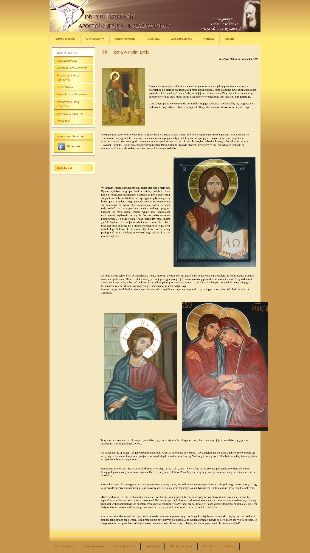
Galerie (229, 38)
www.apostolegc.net (70, 136)
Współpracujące (181, 38)
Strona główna (65, 38)
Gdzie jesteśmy (125, 38)
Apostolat (153, 38)
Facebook (69, 146)
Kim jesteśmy (95, 38)
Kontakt (208, 38)
